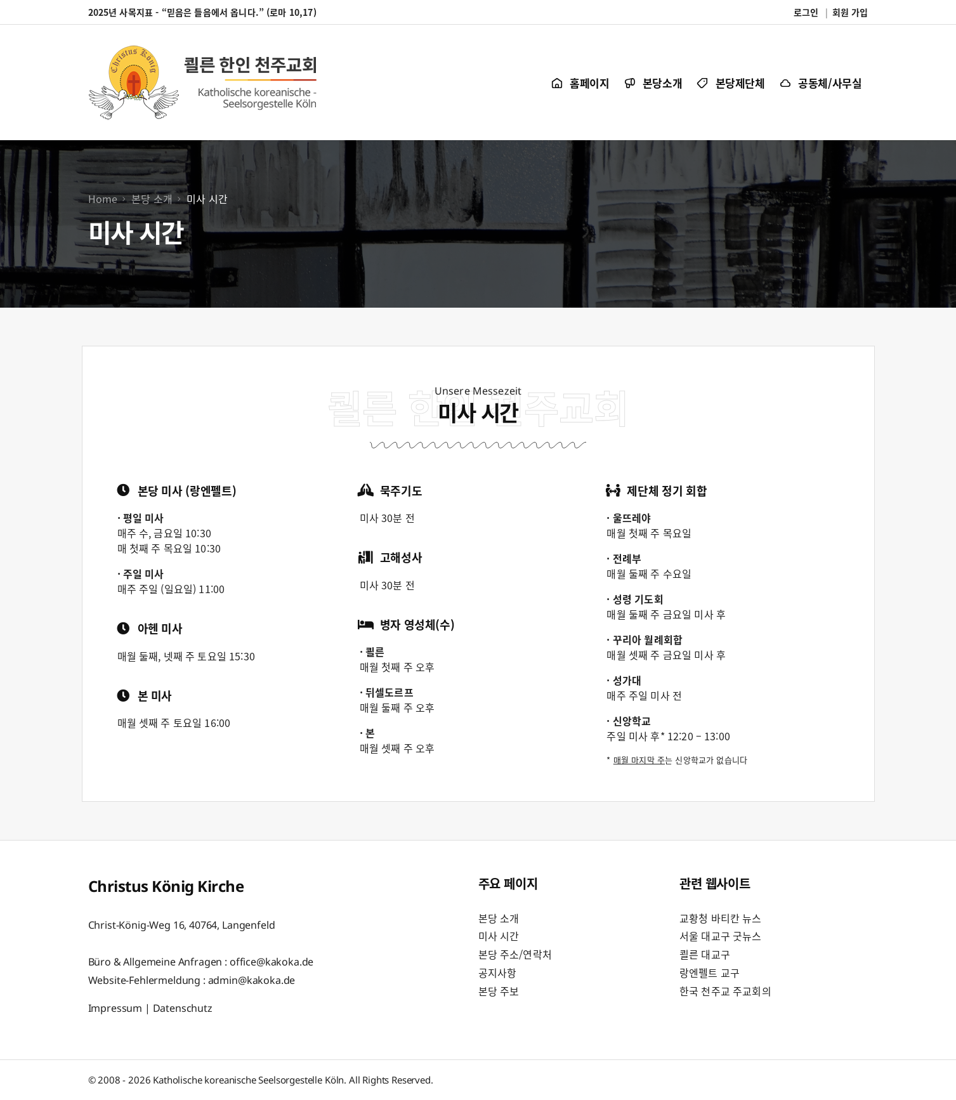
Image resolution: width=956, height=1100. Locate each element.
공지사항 (497, 972)
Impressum (115, 1008)
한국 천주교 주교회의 (725, 991)
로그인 (806, 12)
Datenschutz (183, 1008)
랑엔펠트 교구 (709, 972)
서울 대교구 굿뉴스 (720, 935)
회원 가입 (850, 12)
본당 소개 (499, 918)
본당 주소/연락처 (515, 954)
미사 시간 (499, 935)
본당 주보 (499, 991)
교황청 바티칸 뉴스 (720, 918)
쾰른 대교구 (704, 954)
